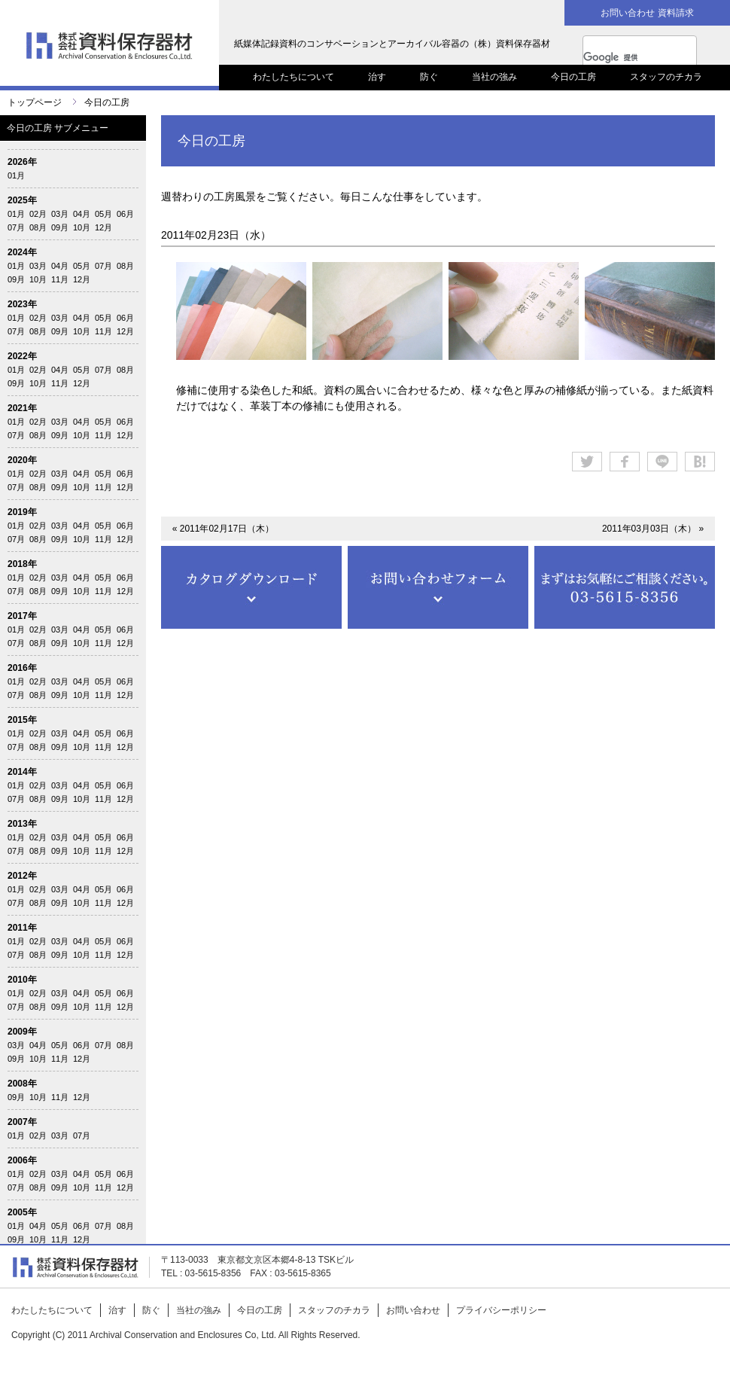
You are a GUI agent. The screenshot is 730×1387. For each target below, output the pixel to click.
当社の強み (494, 77)
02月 (38, 213)
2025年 (22, 200)
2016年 (22, 668)
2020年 (22, 460)
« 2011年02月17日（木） (223, 528)
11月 (59, 279)
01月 (16, 175)
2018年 (22, 564)
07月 (16, 227)
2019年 (22, 512)
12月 (103, 227)
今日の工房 (573, 77)
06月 (125, 213)
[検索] (624, 57)
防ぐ (429, 77)
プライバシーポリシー (501, 1310)
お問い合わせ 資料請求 (647, 13)
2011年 (22, 927)
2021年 (22, 408)
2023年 (22, 304)
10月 (81, 227)
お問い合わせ (413, 1310)
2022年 (22, 356)
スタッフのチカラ (666, 77)
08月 (38, 227)
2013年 (22, 823)
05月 (103, 213)
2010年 (22, 979)
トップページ (35, 102)
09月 (59, 227)
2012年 (22, 875)
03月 (59, 213)
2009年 (22, 1031)
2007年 (22, 1122)
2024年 (22, 252)
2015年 (22, 720)
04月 (81, 213)
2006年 (22, 1160)
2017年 (22, 616)
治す (377, 77)
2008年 (22, 1083)
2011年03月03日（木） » (653, 528)
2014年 (22, 772)
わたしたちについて (293, 77)
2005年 (22, 1212)
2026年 (22, 162)
